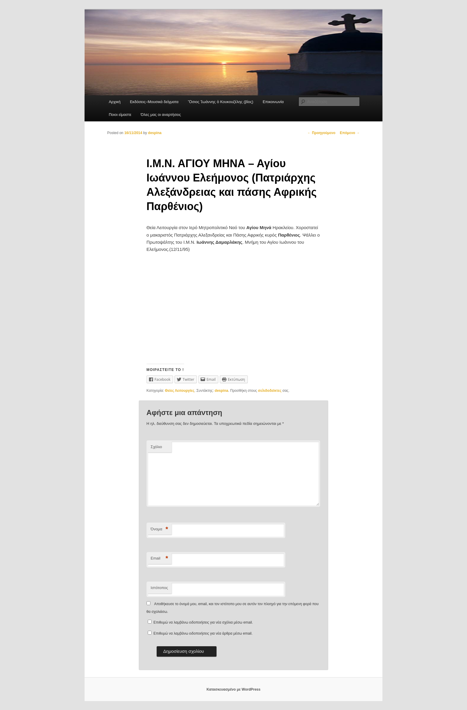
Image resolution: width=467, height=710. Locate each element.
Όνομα (159, 529)
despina (154, 133)
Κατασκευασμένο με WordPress (234, 689)
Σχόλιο (156, 447)
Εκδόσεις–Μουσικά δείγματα (154, 102)
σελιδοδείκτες (269, 391)
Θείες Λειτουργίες (179, 391)
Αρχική (115, 102)
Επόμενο (350, 133)
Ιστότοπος (159, 587)
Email (159, 558)
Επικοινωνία (273, 102)
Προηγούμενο (321, 133)
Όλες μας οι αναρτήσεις (161, 114)
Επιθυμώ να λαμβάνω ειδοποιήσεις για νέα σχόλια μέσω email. (203, 622)
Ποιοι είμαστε (120, 114)
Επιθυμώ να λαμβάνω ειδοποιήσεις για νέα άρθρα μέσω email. (203, 633)
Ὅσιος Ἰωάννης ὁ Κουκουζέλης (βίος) (220, 102)
